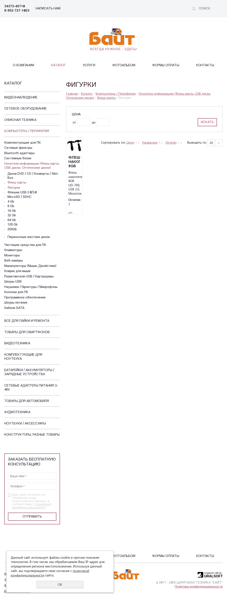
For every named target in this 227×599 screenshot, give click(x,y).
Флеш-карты (17, 182)
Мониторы (12, 255)
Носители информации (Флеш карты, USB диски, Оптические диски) (32, 166)
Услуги (89, 65)
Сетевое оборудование (25, 108)
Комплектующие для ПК (22, 142)
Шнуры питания (15, 302)
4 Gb (11, 201)
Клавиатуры (13, 250)
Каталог (58, 65)
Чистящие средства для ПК (25, 245)
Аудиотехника (17, 412)
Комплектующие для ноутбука (23, 357)
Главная (72, 93)
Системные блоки (17, 158)
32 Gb (12, 215)
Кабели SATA (14, 308)
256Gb (12, 229)
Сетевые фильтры (18, 148)
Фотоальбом (123, 65)
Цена (76, 114)
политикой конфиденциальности (31, 505)
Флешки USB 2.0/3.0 (22, 192)
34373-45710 (14, 6)
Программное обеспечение (25, 297)
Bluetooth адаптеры (19, 153)
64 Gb (12, 220)
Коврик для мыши (17, 271)
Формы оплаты (165, 65)
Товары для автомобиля (26, 401)
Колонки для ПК (16, 292)
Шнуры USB (13, 281)
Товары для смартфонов (27, 332)
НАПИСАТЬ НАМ (48, 8)
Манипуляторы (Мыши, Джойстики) (30, 266)
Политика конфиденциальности (199, 586)
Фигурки (14, 188)
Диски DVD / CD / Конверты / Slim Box (33, 176)
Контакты (205, 65)
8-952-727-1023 (16, 10)
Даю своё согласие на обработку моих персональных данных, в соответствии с (31, 501)
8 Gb (11, 206)
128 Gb (13, 224)
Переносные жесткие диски (29, 237)
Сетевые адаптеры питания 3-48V (31, 388)
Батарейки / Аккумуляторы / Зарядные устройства (29, 372)
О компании (23, 65)
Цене (130, 142)
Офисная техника (20, 120)
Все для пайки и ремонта (26, 321)
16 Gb (12, 211)
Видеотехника (17, 343)
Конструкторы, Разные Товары (32, 434)
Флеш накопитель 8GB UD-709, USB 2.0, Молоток (74, 162)
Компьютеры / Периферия (26, 131)
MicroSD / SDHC (20, 197)
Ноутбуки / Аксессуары (25, 423)
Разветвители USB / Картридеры (29, 276)
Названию (150, 142)
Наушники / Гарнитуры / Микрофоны (30, 287)
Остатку (171, 142)
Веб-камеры (13, 260)
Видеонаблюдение (21, 97)
